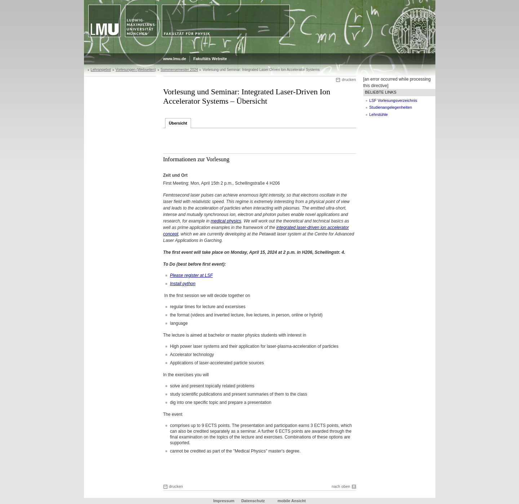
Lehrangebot (101, 70)
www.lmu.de (174, 59)
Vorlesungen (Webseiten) (136, 70)
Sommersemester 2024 (179, 70)
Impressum (224, 501)
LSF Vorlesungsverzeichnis (393, 100)
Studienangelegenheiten (390, 107)
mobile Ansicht (292, 501)
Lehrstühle (378, 114)
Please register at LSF (191, 275)
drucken (349, 79)
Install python (183, 283)
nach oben (341, 486)
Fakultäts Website (210, 59)
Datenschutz (253, 501)
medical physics (226, 221)
